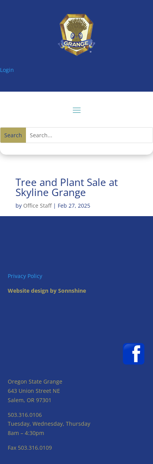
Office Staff (37, 205)
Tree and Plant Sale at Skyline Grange (66, 187)
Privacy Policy (25, 276)
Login (7, 69)
